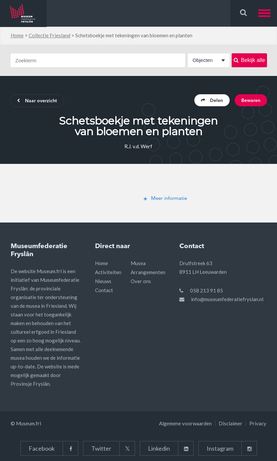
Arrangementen (148, 272)
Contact (104, 290)
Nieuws (103, 281)
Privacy (257, 423)
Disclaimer (230, 423)
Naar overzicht (37, 101)
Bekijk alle (249, 60)
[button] (267, 13)
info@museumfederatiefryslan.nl (227, 299)
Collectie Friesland (49, 35)
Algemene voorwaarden (185, 423)
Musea (138, 263)
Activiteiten (108, 272)
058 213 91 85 (206, 290)
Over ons (141, 281)
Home (17, 35)
